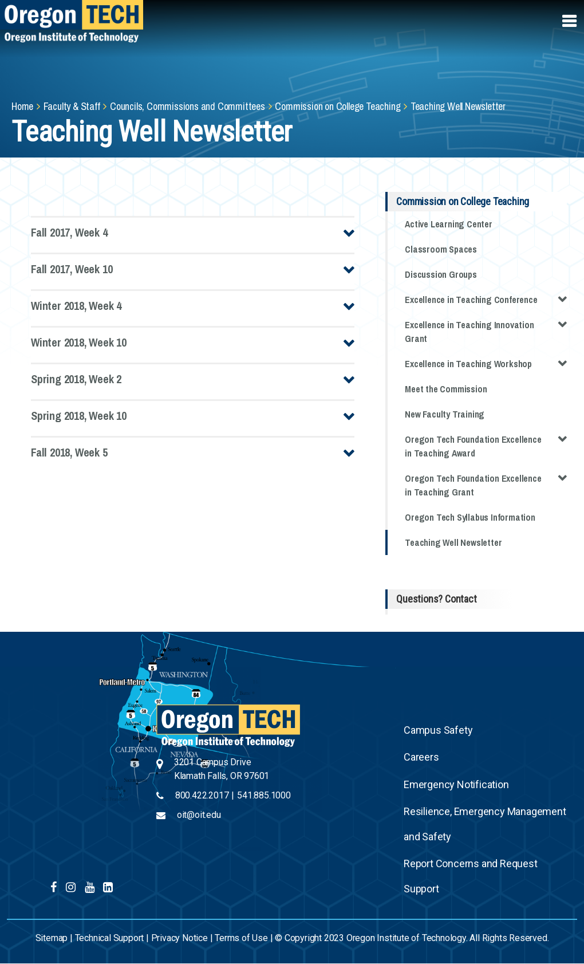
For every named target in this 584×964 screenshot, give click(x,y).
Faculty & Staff (72, 106)
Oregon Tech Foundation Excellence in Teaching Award (486, 445)
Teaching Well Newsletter (453, 542)
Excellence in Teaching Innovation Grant (486, 331)
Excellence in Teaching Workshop (486, 363)
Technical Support (109, 937)
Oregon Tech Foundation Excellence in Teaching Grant (486, 484)
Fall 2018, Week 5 (69, 452)
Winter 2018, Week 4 (76, 305)
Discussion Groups (441, 274)
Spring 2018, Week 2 (76, 379)
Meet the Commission (446, 389)
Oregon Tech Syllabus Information (470, 517)
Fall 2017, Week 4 (69, 232)
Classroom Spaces (441, 249)
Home (22, 106)
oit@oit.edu (199, 814)
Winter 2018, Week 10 (79, 342)
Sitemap (51, 937)
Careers (421, 757)
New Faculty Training (444, 414)
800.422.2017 (202, 795)
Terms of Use (241, 937)
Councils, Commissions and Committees (187, 106)
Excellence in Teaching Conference (486, 299)
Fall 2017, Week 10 (71, 269)
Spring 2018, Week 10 (79, 415)
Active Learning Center (448, 224)
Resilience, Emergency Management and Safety (485, 824)
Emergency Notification (456, 784)
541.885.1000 (264, 795)
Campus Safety (438, 730)
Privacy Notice (179, 937)
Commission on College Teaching (337, 106)
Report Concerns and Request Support (471, 876)
